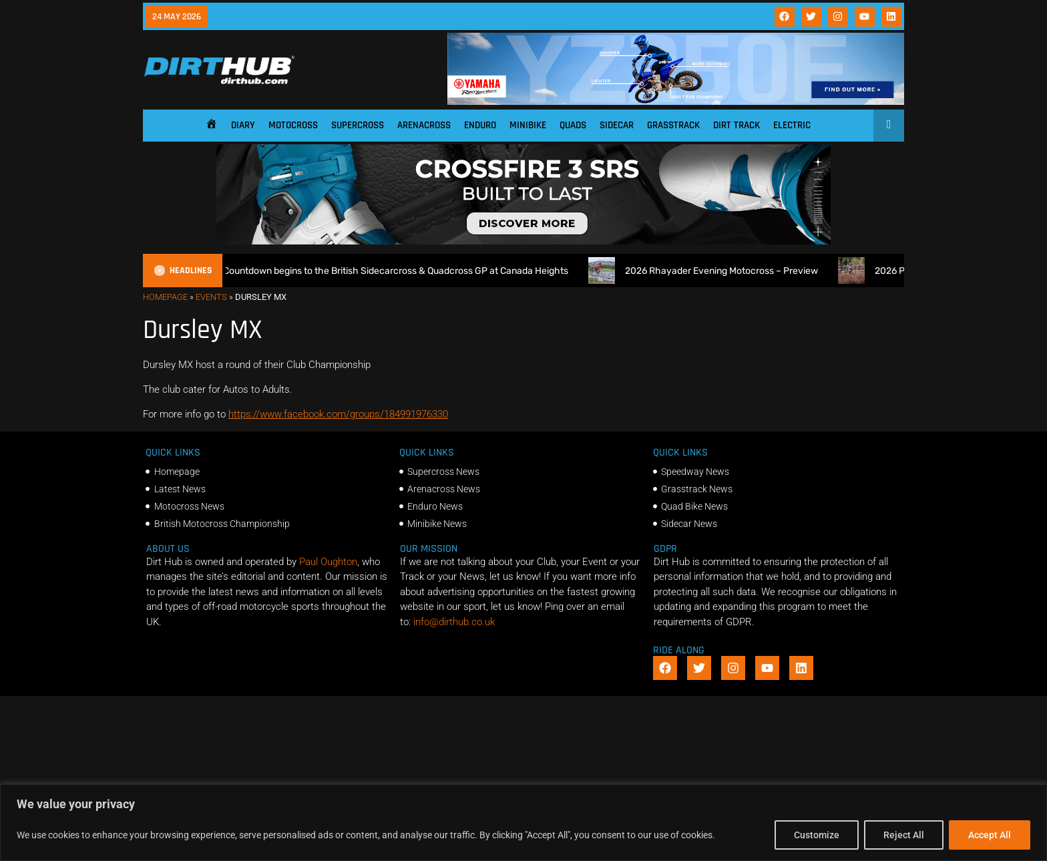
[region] (523, 822)
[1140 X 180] (675, 102)
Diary (243, 125)
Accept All (989, 835)
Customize (816, 835)
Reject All (903, 835)
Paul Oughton (328, 562)
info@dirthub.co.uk (454, 622)
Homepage (165, 297)
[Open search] (889, 124)
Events (211, 297)
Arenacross (424, 125)
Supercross (357, 125)
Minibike (527, 125)
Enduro (480, 125)
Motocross (293, 125)
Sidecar (617, 125)
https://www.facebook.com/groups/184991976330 (338, 414)
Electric (792, 125)
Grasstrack (673, 125)
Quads (573, 125)
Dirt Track (736, 125)
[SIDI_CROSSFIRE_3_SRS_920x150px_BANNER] (523, 241)
